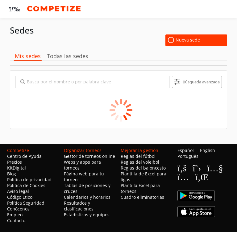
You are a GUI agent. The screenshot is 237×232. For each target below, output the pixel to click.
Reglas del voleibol (140, 162)
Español (185, 150)
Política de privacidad (29, 179)
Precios (14, 162)
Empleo (15, 215)
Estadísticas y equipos (87, 215)
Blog (11, 174)
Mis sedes (28, 56)
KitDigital (16, 168)
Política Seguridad (25, 203)
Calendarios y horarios (87, 197)
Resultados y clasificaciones (79, 206)
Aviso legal (18, 191)
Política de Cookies (26, 185)
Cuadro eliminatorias (142, 197)
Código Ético (19, 197)
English (207, 150)
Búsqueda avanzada (197, 82)
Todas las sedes (67, 56)
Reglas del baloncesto (143, 168)
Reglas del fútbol (138, 156)
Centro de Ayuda (24, 156)
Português (187, 156)
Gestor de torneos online (89, 156)
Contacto (16, 220)
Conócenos (18, 209)
